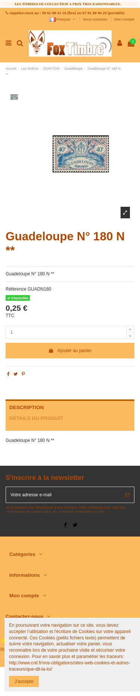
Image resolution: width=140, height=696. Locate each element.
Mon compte (124, 19)
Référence (16, 289)
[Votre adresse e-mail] (63, 495)
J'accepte (24, 681)
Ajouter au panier (70, 350)
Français (63, 19)
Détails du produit (36, 418)
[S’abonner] (127, 495)
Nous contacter (95, 19)
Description (26, 407)
